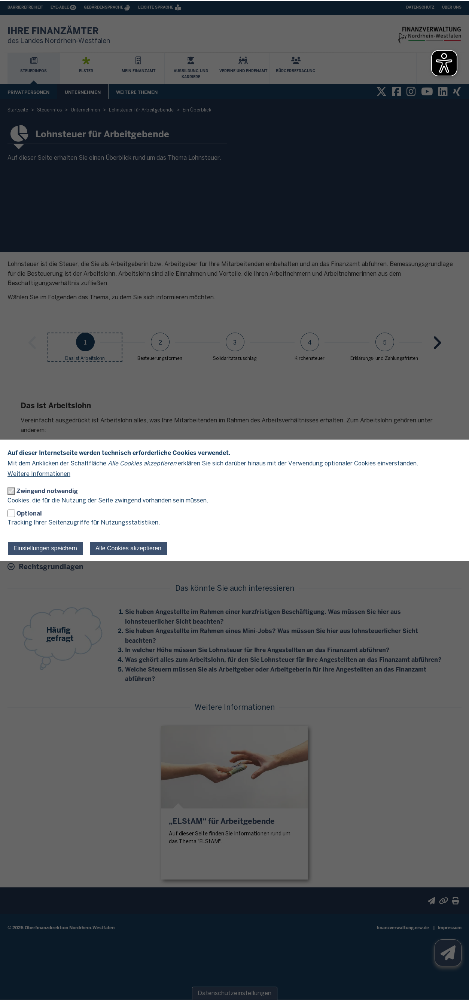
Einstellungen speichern (45, 548)
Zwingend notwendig (47, 491)
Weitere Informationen (38, 474)
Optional (29, 513)
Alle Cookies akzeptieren (128, 548)
